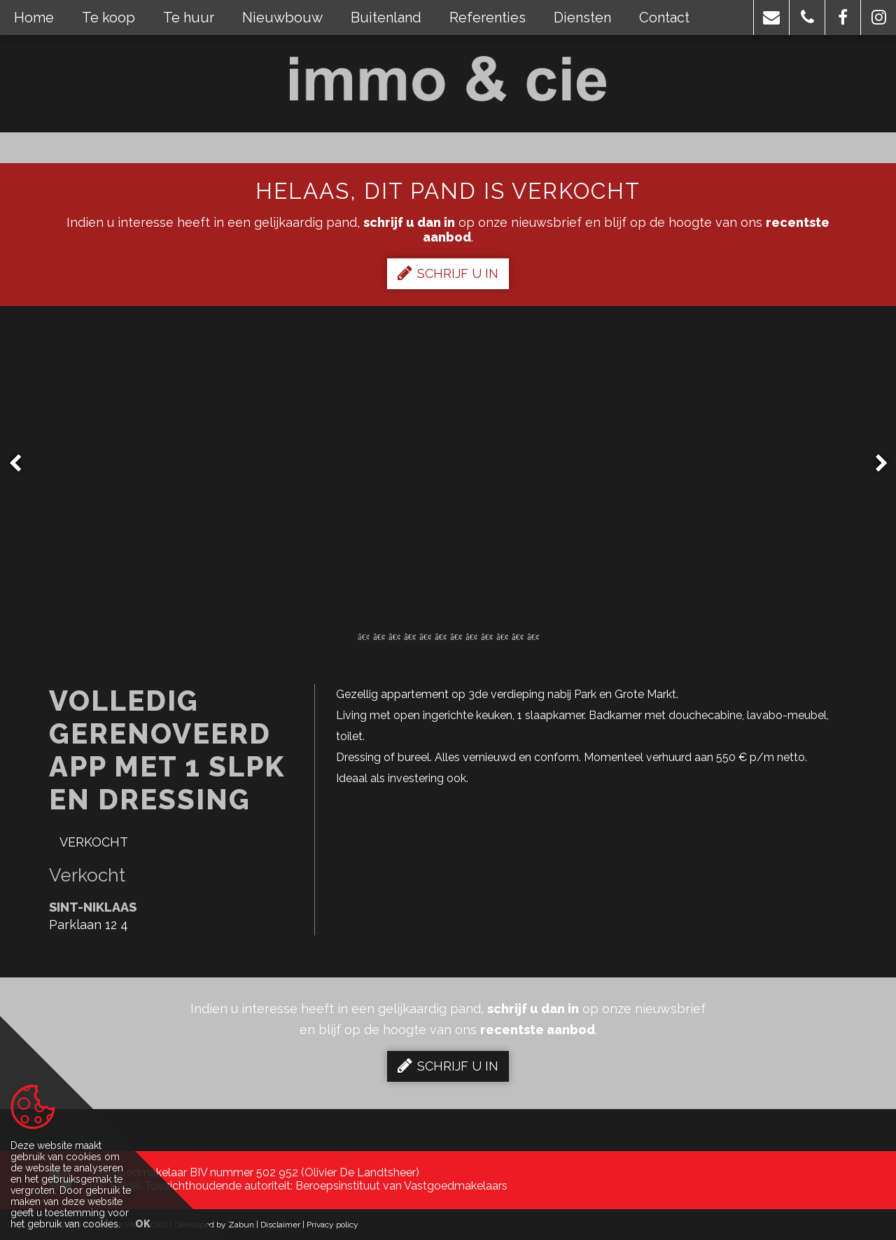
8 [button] (471, 635)
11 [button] (517, 635)
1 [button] (363, 635)
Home (34, 17)
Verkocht (93, 842)
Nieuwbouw (282, 17)
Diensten (582, 17)
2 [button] (378, 635)
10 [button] (502, 635)
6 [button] (440, 635)
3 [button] (394, 635)
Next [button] (875, 463)
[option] (448, 463)
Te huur (188, 17)
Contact (664, 17)
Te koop (108, 17)
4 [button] (409, 635)
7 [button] (455, 635)
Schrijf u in (448, 273)
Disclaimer (280, 1224)
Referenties (487, 17)
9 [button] (486, 635)
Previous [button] (21, 463)
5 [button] (425, 635)
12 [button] (532, 635)
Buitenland (386, 17)
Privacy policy (332, 1224)
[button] (771, 17)
